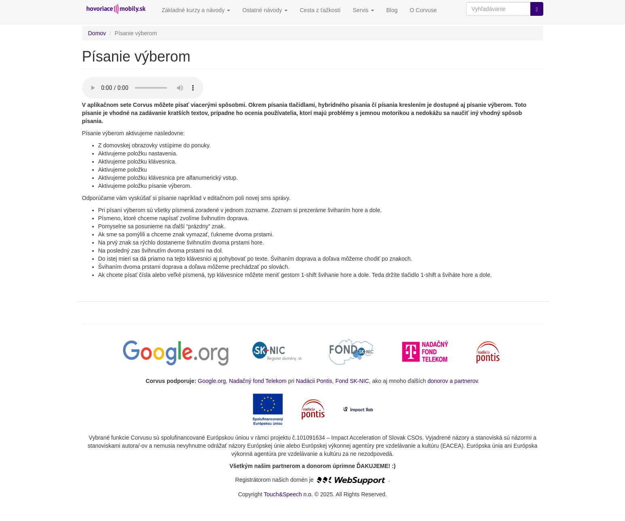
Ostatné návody (265, 10)
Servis (363, 10)
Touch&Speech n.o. (288, 494)
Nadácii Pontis (314, 381)
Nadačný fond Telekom (257, 381)
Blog (392, 10)
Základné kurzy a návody (196, 10)
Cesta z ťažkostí (320, 10)
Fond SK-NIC (352, 381)
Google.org (212, 381)
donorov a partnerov (453, 381)
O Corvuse (423, 10)
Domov (97, 33)
